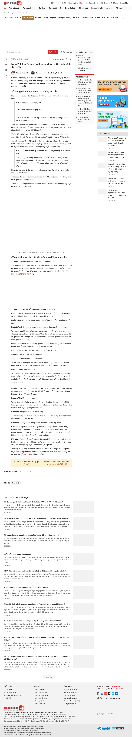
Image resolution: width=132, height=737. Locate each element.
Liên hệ (8, 698)
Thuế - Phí (17, 18)
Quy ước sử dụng (69, 695)
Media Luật (105, 18)
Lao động (61, 18)
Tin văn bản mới (55, 8)
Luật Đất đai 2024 (57, 96)
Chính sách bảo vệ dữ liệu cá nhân (75, 701)
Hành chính (9, 18)
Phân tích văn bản (41, 692)
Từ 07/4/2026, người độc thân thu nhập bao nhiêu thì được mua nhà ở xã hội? (36, 519)
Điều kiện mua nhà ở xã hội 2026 (17, 554)
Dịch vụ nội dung (40, 701)
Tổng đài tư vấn (40, 703)
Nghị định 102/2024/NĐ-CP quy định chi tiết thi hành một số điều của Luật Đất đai (84, 60)
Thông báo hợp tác (70, 703)
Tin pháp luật (70, 8)
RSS (125, 18)
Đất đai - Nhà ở (28, 18)
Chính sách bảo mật (70, 698)
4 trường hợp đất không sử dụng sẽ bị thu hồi (84, 119)
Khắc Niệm (25, 73)
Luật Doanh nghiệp (24, 735)
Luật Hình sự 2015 (46, 735)
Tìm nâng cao (66, 52)
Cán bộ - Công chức (50, 18)
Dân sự (68, 18)
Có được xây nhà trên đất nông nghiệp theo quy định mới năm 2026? (32, 621)
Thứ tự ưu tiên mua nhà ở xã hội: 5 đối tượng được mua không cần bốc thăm (35, 571)
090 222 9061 (50, 462)
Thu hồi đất (15, 483)
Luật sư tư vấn (97, 8)
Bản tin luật (83, 8)
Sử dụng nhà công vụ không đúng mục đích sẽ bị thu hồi (85, 111)
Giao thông (85, 18)
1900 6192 (18, 462)
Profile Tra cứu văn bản (13, 695)
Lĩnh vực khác (95, 18)
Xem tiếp (49, 677)
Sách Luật (114, 18)
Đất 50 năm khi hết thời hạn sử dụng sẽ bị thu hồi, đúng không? (85, 90)
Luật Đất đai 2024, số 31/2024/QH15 (84, 69)
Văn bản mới (14, 8)
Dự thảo (42, 8)
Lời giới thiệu (10, 690)
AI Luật (109, 8)
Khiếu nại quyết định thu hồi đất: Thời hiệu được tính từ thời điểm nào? (33, 502)
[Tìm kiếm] (53, 52)
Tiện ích (119, 8)
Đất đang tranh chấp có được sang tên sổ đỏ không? (26, 588)
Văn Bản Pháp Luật (10, 735)
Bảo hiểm (38, 18)
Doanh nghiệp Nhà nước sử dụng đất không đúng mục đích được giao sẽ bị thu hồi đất (85, 101)
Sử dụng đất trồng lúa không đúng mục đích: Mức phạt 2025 (85, 82)
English (105, 3)
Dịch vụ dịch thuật (41, 698)
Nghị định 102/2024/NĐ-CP (22, 274)
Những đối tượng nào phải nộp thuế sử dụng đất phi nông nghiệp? (32, 535)
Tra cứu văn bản (29, 8)
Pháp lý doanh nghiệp (42, 695)
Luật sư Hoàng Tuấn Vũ (54, 73)
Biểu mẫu (76, 18)
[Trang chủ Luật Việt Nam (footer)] (14, 710)
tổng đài (26, 464)
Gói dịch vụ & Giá (92, 3)
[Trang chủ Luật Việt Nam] (13, 3)
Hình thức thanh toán (70, 692)
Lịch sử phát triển (11, 692)
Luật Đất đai (35, 735)
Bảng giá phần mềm (70, 690)
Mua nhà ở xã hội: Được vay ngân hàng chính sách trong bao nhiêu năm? (34, 604)
